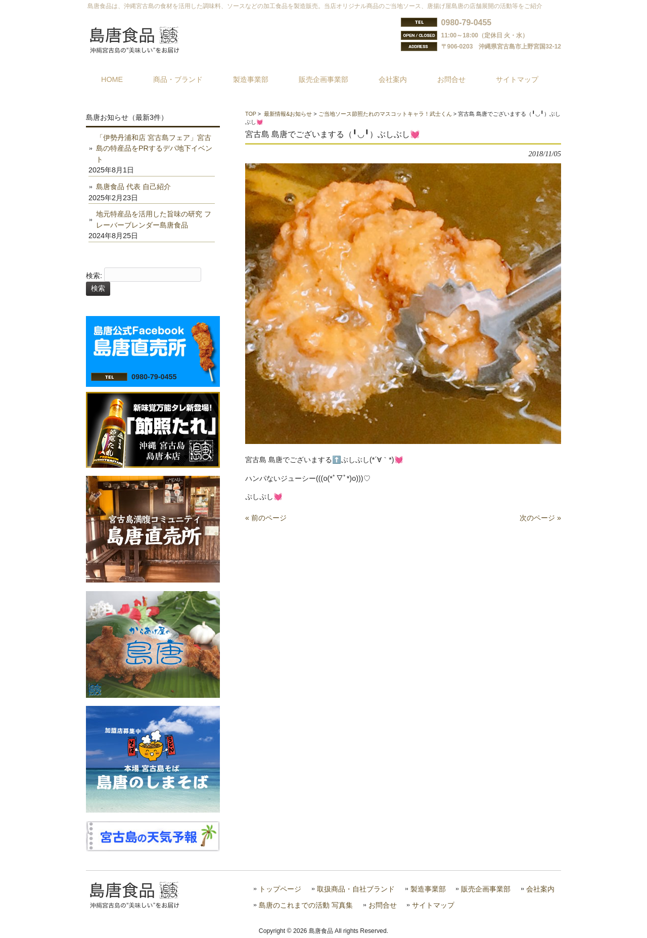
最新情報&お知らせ (288, 114)
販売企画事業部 (486, 889)
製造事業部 (428, 889)
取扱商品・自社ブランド (356, 889)
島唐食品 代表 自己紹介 (133, 187)
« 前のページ (266, 518)
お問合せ (382, 905)
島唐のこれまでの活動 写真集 (306, 905)
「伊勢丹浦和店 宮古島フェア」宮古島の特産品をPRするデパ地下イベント (154, 148)
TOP (250, 114)
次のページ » (540, 518)
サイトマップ (433, 905)
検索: (94, 276)
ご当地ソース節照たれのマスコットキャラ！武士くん (385, 114)
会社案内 (540, 889)
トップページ (280, 889)
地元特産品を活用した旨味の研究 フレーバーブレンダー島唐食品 (153, 219)
